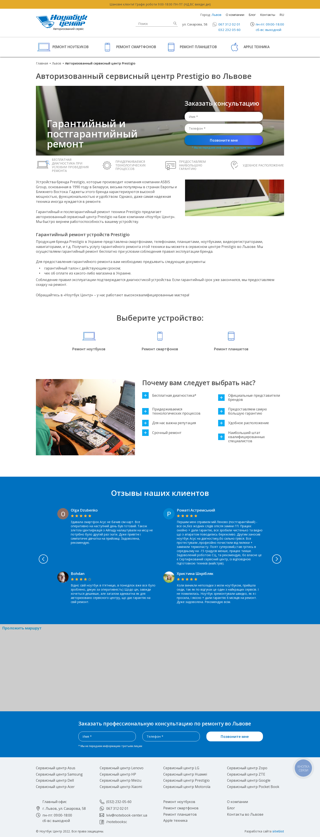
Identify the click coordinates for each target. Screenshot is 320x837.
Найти (175, 23)
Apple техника (256, 46)
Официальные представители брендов (249, 397)
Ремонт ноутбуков (70, 46)
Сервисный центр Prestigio (186, 780)
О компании (235, 14)
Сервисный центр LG (181, 768)
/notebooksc (116, 821)
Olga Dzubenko (84, 510)
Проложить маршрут (22, 628)
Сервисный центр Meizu (120, 780)
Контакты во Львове (245, 814)
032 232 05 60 (229, 29)
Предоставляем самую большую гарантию (242, 411)
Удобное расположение (243, 423)
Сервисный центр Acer (55, 786)
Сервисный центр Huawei (185, 774)
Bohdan (77, 573)
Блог (252, 14)
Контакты (267, 14)
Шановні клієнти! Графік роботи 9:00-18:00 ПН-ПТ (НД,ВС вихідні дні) (160, 4)
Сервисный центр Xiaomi (121, 786)
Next (280, 559)
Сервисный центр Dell (55, 780)
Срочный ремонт (162, 433)
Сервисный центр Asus (55, 768)
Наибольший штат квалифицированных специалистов (241, 437)
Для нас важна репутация (169, 423)
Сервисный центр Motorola (186, 786)
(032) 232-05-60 (118, 801)
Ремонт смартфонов (136, 46)
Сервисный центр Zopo (247, 768)
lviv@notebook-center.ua (126, 815)
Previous (40, 559)
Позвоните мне (223, 140)
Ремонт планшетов (198, 46)
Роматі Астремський (196, 510)
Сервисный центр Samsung (59, 774)
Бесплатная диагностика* (169, 395)
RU (282, 14)
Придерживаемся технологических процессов (171, 411)
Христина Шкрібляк (195, 573)
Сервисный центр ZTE (246, 774)
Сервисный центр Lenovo (121, 768)
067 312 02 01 (229, 24)
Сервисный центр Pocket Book (253, 786)
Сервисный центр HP (118, 774)
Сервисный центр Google (248, 780)
